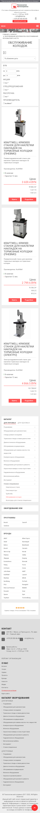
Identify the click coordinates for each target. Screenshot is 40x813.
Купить (14, 199)
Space (6, 594)
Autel (5, 541)
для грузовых (24, 422)
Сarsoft (24, 522)
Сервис (4, 672)
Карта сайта (5, 693)
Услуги (4, 669)
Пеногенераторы (11, 490)
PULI (5, 584)
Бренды (4, 678)
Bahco (6, 545)
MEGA (24, 578)
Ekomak (24, 561)
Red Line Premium (9, 588)
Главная (6, 34)
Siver (23, 591)
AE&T (5, 538)
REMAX (24, 588)
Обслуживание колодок (14, 497)
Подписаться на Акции (9, 690)
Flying (5, 565)
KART (23, 571)
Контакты (5, 687)
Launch (24, 574)
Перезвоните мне (20, 21)
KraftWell (7, 103)
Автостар (7, 551)
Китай (24, 551)
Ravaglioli (25, 584)
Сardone (6, 526)
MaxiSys (6, 578)
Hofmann (6, 568)
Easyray (24, 558)
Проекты (5, 675)
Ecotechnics (7, 561)
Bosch (6, 522)
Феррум (6, 558)
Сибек (24, 555)
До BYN (11, 75)
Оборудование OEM (13, 508)
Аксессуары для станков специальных (18, 500)
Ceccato (24, 548)
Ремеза (6, 555)
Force (24, 565)
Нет (5, 83)
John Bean (7, 571)
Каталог (14, 34)
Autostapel (25, 541)
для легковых (10, 422)
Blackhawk (25, 545)
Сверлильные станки (13, 487)
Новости (4, 681)
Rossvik (6, 591)
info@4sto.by (20, 16)
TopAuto (6, 597)
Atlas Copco (26, 538)
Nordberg (7, 581)
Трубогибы (9, 494)
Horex (24, 568)
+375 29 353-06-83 (20, 19)
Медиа (4, 684)
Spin (23, 594)
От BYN (11, 71)
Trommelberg (26, 597)
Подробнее (29, 199)
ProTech (24, 581)
